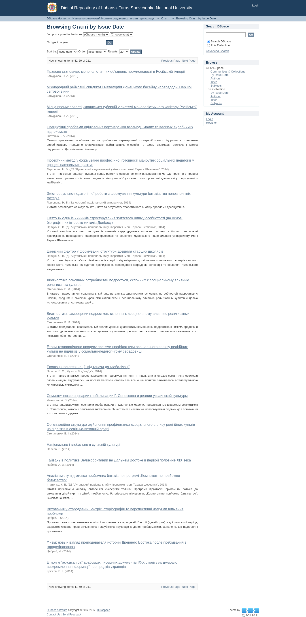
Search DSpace (219, 41)
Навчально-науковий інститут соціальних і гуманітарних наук (113, 18)
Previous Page (170, 60)
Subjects (216, 85)
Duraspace (103, 610)
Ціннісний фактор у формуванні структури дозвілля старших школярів (105, 251)
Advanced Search (217, 51)
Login (255, 5)
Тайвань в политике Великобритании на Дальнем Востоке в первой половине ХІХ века (119, 460)
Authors (215, 78)
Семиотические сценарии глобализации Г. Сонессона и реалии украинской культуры (117, 396)
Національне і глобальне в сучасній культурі (83, 445)
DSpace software (57, 610)
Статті (165, 18)
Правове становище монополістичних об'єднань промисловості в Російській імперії (116, 71)
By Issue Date (219, 75)
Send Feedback (71, 614)
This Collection (218, 45)
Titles (213, 82)
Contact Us (53, 614)
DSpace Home (56, 18)
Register (211, 122)
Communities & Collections (227, 71)
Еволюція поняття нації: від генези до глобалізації (88, 367)
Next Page (189, 60)
